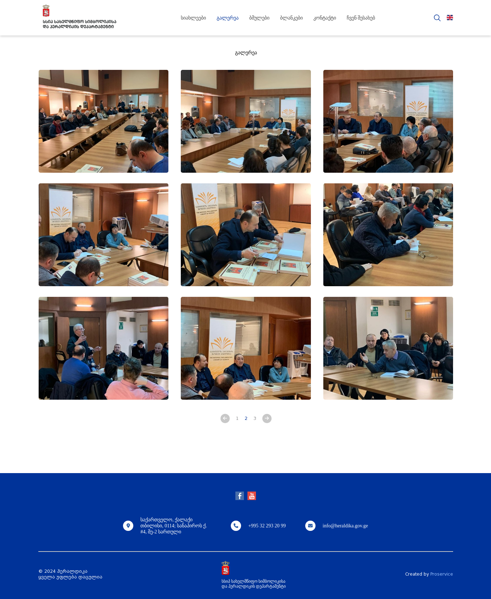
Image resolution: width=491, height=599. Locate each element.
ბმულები (259, 18)
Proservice (441, 574)
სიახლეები (193, 18)
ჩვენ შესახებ (361, 18)
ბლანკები (291, 18)
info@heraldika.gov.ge (345, 525)
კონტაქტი (324, 18)
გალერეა (228, 18)
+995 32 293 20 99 (267, 525)
